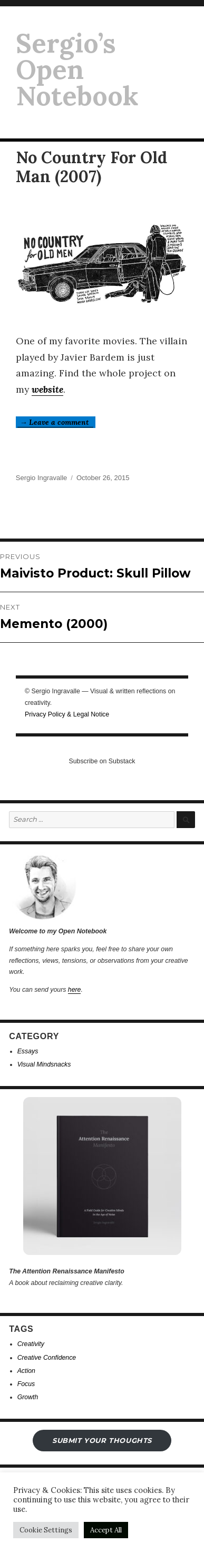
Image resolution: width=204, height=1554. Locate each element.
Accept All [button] (106, 1530)
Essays (27, 1051)
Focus (26, 1384)
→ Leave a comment (55, 422)
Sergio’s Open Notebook (77, 69)
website (47, 389)
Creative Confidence (46, 1357)
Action (26, 1370)
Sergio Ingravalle (41, 478)
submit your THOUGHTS (102, 1440)
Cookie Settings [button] (46, 1530)
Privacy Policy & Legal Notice (67, 714)
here (74, 989)
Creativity (30, 1344)
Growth (27, 1397)
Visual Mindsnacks (44, 1064)
